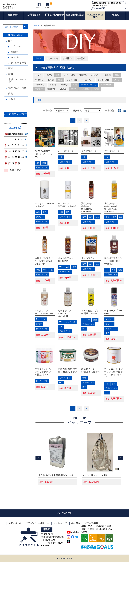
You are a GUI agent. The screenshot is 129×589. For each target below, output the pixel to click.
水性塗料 (15, 55)
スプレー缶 (15, 50)
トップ (36, 29)
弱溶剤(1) (39, 83)
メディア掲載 (91, 550)
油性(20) (82, 79)
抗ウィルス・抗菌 (17, 91)
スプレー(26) (69, 79)
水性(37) (94, 79)
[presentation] (38, 485)
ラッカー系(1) (87, 83)
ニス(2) (51, 83)
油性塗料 (15, 60)
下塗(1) (53, 88)
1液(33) (48, 79)
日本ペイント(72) (88, 88)
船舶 (10, 77)
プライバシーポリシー (37, 550)
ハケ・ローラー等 (17, 66)
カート (47, 7)
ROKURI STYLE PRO (95, 19)
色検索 (115, 18)
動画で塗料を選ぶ (75, 18)
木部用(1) (64, 88)
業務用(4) (51, 93)
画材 (10, 71)
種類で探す (13, 18)
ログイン (38, 7)
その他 (11, 102)
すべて (38, 62)
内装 (10, 97)
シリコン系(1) (104, 83)
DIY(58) (63, 93)
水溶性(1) (107, 79)
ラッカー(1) (72, 83)
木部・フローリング (17, 84)
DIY (10, 44)
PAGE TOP (64, 540)
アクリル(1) (40, 88)
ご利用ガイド (34, 18)
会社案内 (75, 550)
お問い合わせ (54, 18)
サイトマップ (60, 550)
